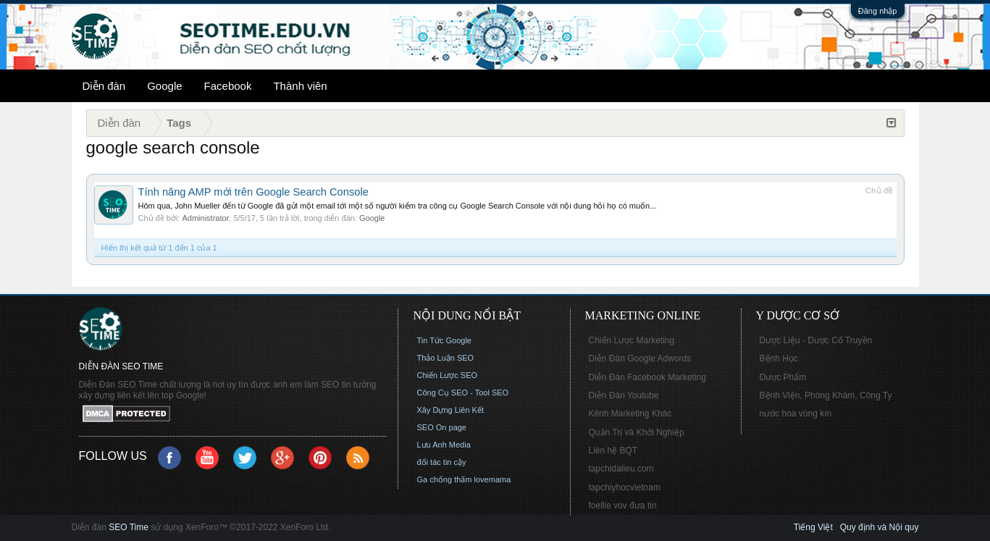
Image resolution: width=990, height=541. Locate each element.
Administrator (205, 218)
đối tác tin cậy (441, 462)
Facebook (228, 86)
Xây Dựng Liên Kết (450, 410)
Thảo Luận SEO (445, 357)
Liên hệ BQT (613, 450)
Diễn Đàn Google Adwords (640, 358)
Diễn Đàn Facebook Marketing (647, 377)
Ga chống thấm (444, 479)
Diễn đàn (104, 86)
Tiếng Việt (813, 527)
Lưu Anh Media (444, 444)
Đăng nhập (877, 11)
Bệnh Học (779, 358)
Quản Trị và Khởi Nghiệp (636, 432)
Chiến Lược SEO (447, 375)
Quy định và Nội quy (879, 527)
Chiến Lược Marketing (632, 340)
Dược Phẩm (783, 377)
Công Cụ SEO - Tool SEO (463, 392)
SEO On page (442, 427)
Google (164, 86)
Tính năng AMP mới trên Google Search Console (253, 192)
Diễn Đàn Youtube (624, 395)
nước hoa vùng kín (796, 413)
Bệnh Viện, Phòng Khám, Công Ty (826, 395)
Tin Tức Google (444, 340)
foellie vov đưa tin (623, 505)
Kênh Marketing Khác (630, 413)
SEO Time (128, 527)
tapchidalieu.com (621, 469)
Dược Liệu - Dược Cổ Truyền (816, 340)
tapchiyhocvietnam (624, 487)
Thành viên (300, 86)
